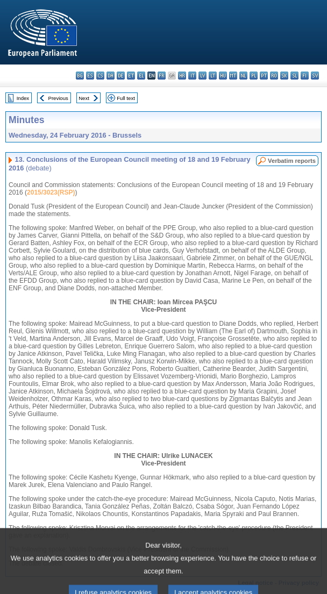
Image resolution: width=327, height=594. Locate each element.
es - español (90, 75)
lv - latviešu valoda (202, 75)
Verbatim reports (292, 161)
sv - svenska (315, 75)
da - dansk (110, 75)
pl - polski (254, 75)
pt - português (264, 75)
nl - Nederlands (243, 75)
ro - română (274, 75)
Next (84, 98)
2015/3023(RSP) (51, 192)
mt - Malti (233, 75)
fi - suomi (305, 75)
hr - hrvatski (182, 75)
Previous (58, 98)
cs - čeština (100, 75)
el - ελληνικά (141, 75)
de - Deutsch (121, 75)
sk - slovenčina (284, 75)
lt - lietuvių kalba (213, 75)
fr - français (162, 75)
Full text (126, 98)
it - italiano (192, 75)
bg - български (80, 75)
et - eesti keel (131, 75)
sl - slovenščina (294, 75)
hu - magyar (223, 75)
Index (23, 98)
